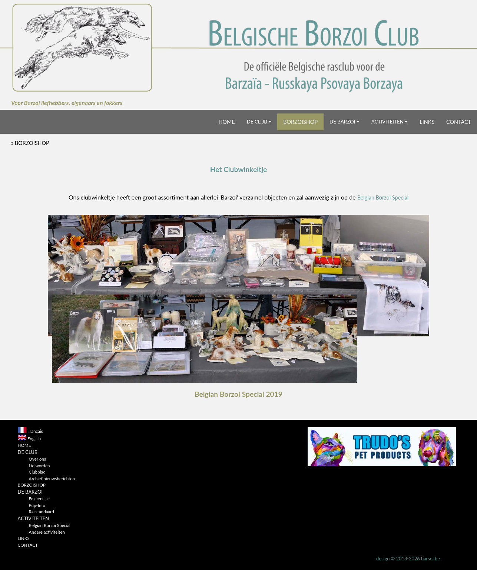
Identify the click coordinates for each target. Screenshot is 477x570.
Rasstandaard (41, 511)
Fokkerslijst (39, 498)
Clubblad (37, 471)
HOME (227, 122)
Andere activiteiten (47, 531)
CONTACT (458, 122)
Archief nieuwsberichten (52, 478)
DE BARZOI (344, 122)
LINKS (427, 122)
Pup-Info (37, 505)
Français (35, 431)
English (34, 438)
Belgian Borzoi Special (382, 197)
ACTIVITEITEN (389, 122)
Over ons (37, 458)
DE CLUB (259, 122)
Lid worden (39, 465)
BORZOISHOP (300, 122)
